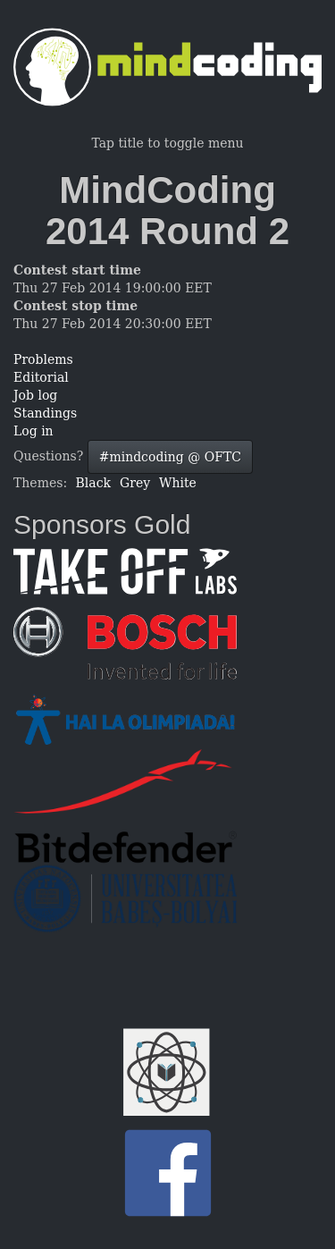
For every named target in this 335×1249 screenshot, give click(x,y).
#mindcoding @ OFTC (170, 457)
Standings (45, 413)
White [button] (178, 483)
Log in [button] (33, 431)
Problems (43, 359)
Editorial (41, 377)
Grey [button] (135, 483)
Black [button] (93, 483)
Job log (35, 395)
